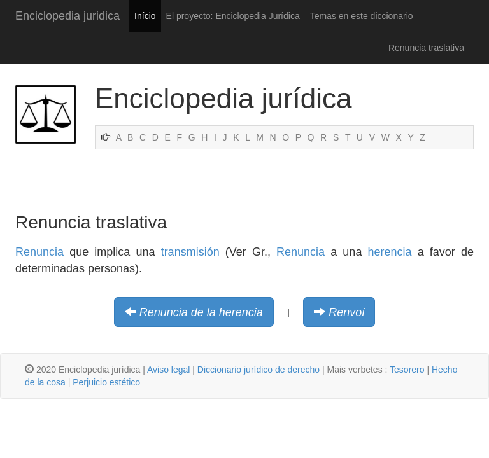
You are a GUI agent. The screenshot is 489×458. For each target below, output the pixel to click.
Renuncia (39, 252)
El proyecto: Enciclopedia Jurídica (233, 16)
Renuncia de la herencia (201, 312)
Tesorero (407, 369)
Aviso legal (168, 369)
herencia (390, 252)
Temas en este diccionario (361, 16)
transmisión (190, 252)
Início (144, 16)
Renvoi (346, 312)
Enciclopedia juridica (67, 16)
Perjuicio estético (106, 382)
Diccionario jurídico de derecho (258, 369)
